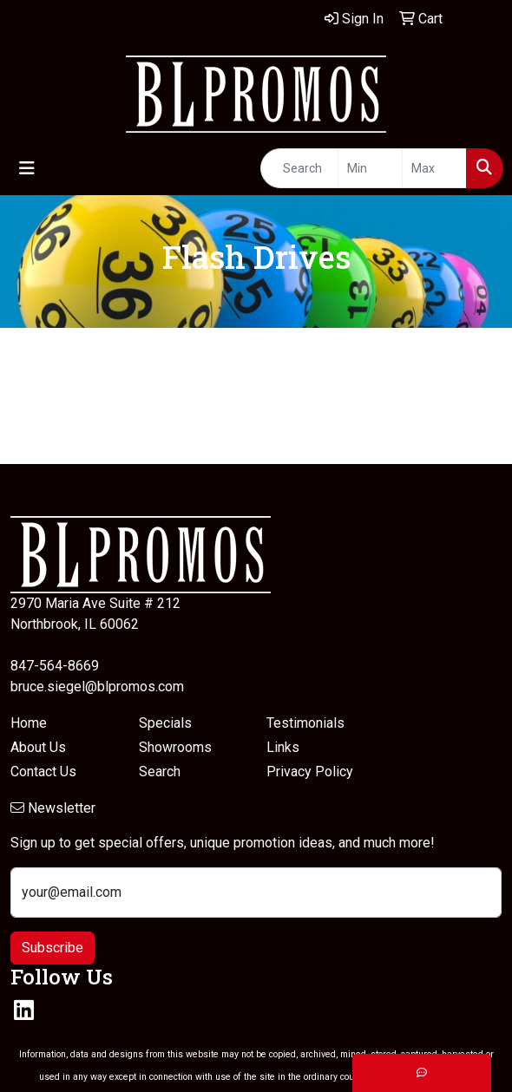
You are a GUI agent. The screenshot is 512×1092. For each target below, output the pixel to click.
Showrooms (175, 747)
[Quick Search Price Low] (370, 168)
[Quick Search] (299, 168)
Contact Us (43, 771)
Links (282, 747)
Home (28, 723)
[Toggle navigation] (27, 168)
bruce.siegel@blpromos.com (97, 686)
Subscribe (52, 947)
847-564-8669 (54, 665)
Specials (165, 723)
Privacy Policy (309, 771)
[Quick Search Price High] (434, 168)
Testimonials (305, 723)
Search (160, 771)
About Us (38, 747)
